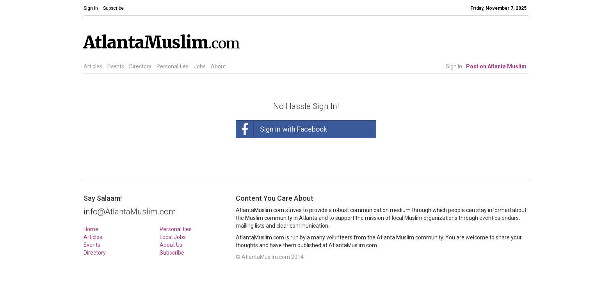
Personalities (173, 66)
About (218, 66)
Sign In (454, 66)
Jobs (200, 66)
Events (115, 66)
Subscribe (172, 253)
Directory (140, 66)
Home (91, 229)
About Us (171, 245)
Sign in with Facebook (281, 129)
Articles (93, 66)
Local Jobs (173, 237)
